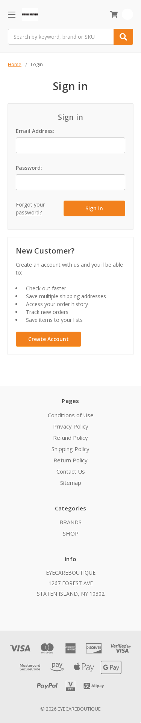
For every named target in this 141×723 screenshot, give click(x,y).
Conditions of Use (71, 415)
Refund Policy (70, 437)
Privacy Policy (70, 426)
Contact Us (70, 471)
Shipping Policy (70, 449)
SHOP (71, 533)
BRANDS (70, 522)
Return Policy (70, 460)
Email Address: (35, 130)
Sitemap (70, 482)
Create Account (48, 339)
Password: (29, 167)
